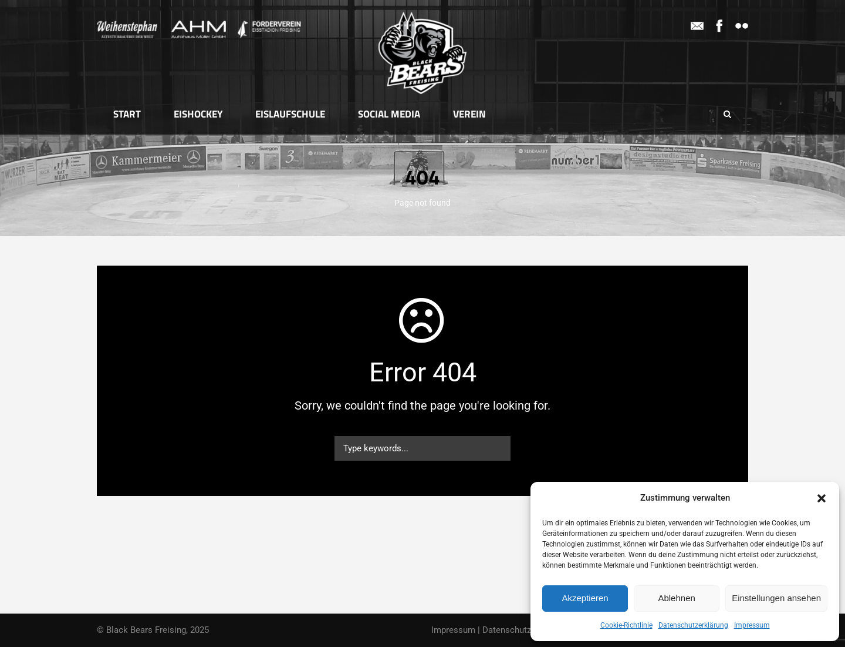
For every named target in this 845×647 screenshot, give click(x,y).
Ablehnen (676, 598)
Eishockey (198, 114)
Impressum (752, 625)
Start (127, 114)
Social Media (389, 114)
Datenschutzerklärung (693, 625)
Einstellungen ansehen (776, 598)
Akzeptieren (585, 598)
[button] (821, 498)
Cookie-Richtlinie (626, 625)
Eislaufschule (290, 114)
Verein (469, 114)
